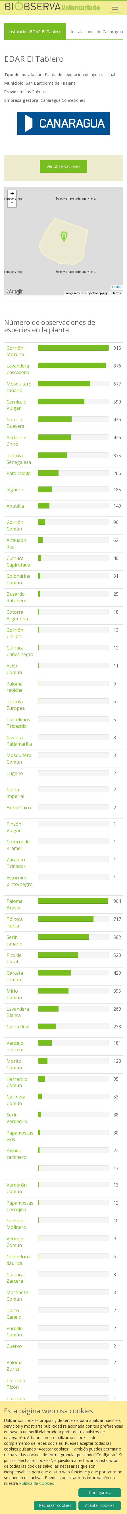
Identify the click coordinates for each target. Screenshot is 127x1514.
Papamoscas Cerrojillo (20, 1206)
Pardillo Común (15, 1331)
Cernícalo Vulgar (16, 405)
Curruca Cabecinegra (20, 651)
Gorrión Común (15, 525)
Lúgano (15, 773)
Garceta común (15, 976)
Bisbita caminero (16, 1153)
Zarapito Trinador (16, 863)
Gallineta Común (16, 1100)
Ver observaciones (63, 166)
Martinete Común (17, 1295)
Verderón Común (17, 1188)
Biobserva (52, 8)
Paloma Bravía (14, 904)
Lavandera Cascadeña (18, 369)
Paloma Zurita (14, 1365)
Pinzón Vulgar (14, 827)
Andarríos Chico (17, 440)
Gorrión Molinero (16, 1223)
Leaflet (116, 287)
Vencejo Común (15, 1241)
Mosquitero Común (19, 758)
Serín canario (14, 940)
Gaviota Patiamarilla (19, 740)
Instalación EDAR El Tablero (35, 31)
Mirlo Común (14, 994)
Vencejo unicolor (15, 1046)
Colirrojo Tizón (16, 1383)
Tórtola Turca (15, 922)
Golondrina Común (18, 579)
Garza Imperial (15, 792)
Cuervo (14, 1346)
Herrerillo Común (17, 1082)
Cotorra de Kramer (18, 845)
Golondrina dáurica (18, 1259)
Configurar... (100, 1492)
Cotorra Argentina (17, 615)
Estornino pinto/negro (20, 881)
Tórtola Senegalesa (19, 458)
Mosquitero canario (19, 387)
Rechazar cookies (55, 1505)
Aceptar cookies (99, 1505)
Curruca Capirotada (18, 561)
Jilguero (15, 489)
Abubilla (15, 506)
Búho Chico (19, 807)
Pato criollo (19, 473)
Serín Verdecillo (17, 1118)
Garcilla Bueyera (15, 422)
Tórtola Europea (16, 704)
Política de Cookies (36, 1483)
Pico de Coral (14, 958)
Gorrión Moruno (15, 351)
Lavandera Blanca (18, 1012)
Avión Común (14, 669)
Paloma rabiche (14, 687)
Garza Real (18, 1027)
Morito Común (14, 1064)
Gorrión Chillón (15, 633)
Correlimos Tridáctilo (18, 722)
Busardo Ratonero (17, 597)
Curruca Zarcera (15, 1277)
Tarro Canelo (14, 1313)
